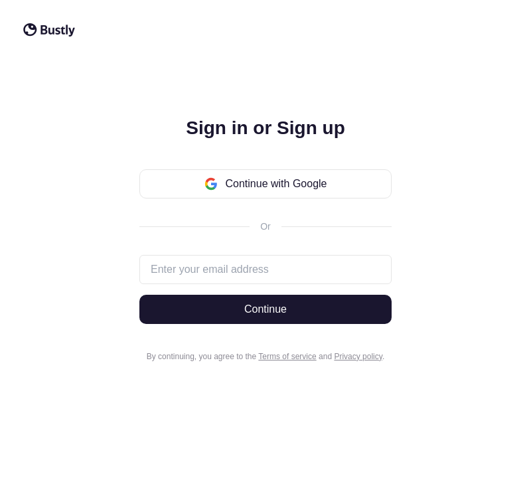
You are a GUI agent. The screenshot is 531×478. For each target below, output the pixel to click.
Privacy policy (358, 356)
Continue (265, 309)
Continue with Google (265, 184)
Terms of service (287, 356)
